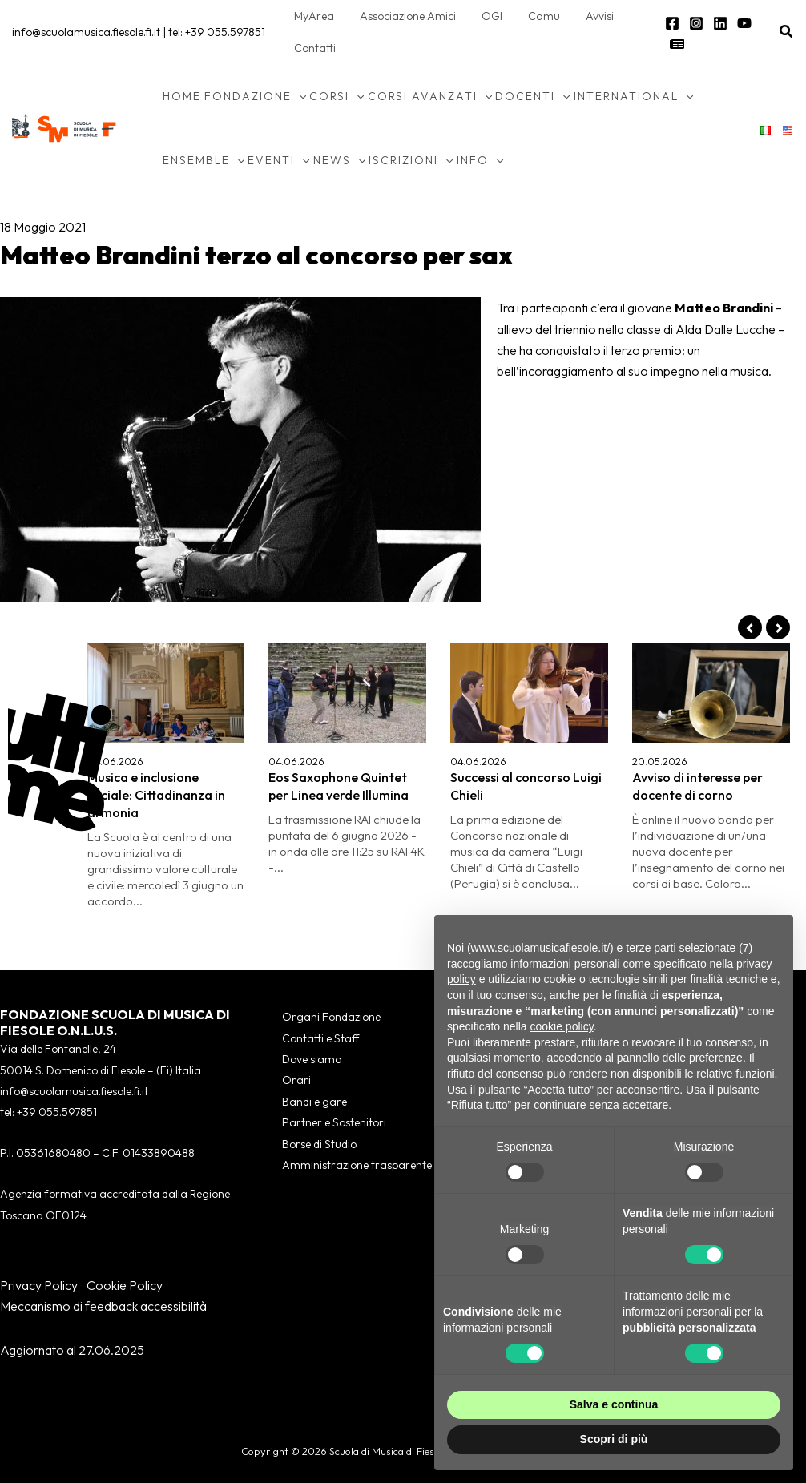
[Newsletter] (673, 44)
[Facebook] (668, 23)
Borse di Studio (319, 1144)
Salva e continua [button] (614, 1404)
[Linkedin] (716, 23)
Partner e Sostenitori (334, 1122)
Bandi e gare (314, 1101)
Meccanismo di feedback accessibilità (103, 1306)
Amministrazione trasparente (357, 1165)
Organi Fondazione (331, 1016)
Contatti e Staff (320, 1038)
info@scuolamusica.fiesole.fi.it (86, 32)
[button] (787, 32)
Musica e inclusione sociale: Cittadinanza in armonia (156, 794)
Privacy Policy (39, 1285)
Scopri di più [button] (614, 1439)
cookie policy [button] (562, 1026)
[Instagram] (692, 23)
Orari (296, 1080)
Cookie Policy (125, 1285)
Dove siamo (311, 1059)
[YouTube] (740, 23)
